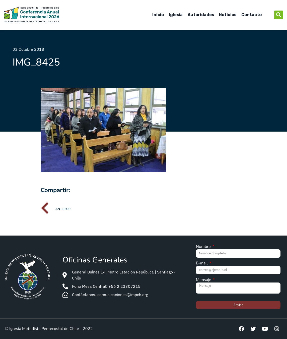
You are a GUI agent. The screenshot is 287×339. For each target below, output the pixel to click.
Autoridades (201, 14)
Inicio (158, 14)
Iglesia (176, 14)
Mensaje (204, 280)
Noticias (227, 14)
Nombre (204, 247)
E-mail (202, 263)
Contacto (251, 14)
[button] (278, 15)
